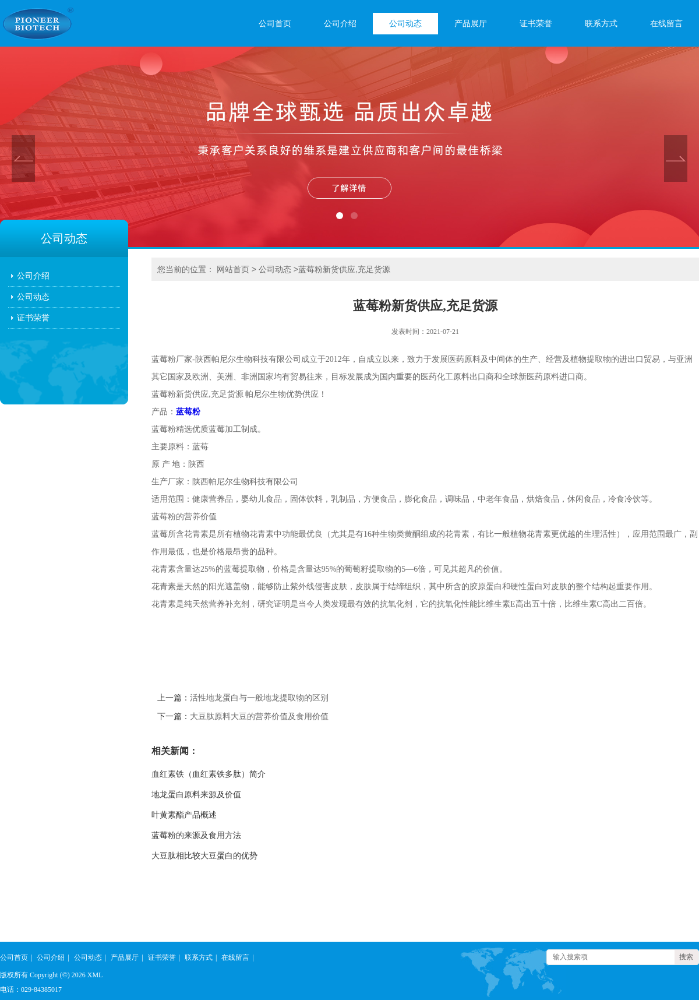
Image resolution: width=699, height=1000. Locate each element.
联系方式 (601, 23)
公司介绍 (340, 23)
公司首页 (275, 23)
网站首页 (233, 269)
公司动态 (405, 23)
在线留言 (666, 23)
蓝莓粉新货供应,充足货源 (344, 269)
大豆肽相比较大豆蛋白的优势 (204, 855)
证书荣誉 (536, 23)
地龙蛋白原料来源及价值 (196, 794)
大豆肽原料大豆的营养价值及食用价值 (259, 716)
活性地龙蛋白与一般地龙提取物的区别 (259, 697)
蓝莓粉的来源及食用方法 (196, 835)
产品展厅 (470, 23)
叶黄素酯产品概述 (184, 815)
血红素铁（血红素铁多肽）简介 (208, 774)
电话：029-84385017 (31, 989)
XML (95, 975)
